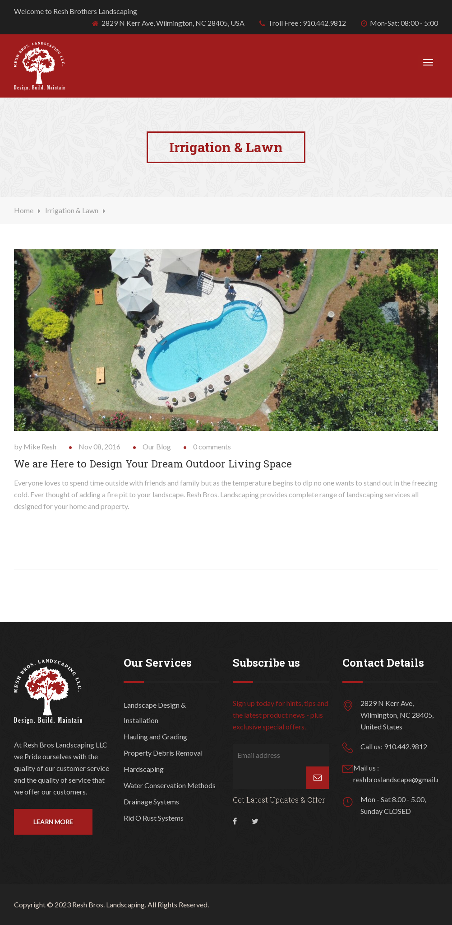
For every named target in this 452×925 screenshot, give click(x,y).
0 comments (212, 446)
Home (23, 210)
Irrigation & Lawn (71, 210)
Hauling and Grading (155, 736)
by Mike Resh (35, 446)
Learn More (53, 822)
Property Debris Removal (163, 752)
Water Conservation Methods (170, 785)
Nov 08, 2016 (99, 446)
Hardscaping (144, 769)
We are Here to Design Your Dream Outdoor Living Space (153, 463)
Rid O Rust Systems (154, 817)
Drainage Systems (151, 801)
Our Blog (157, 446)
